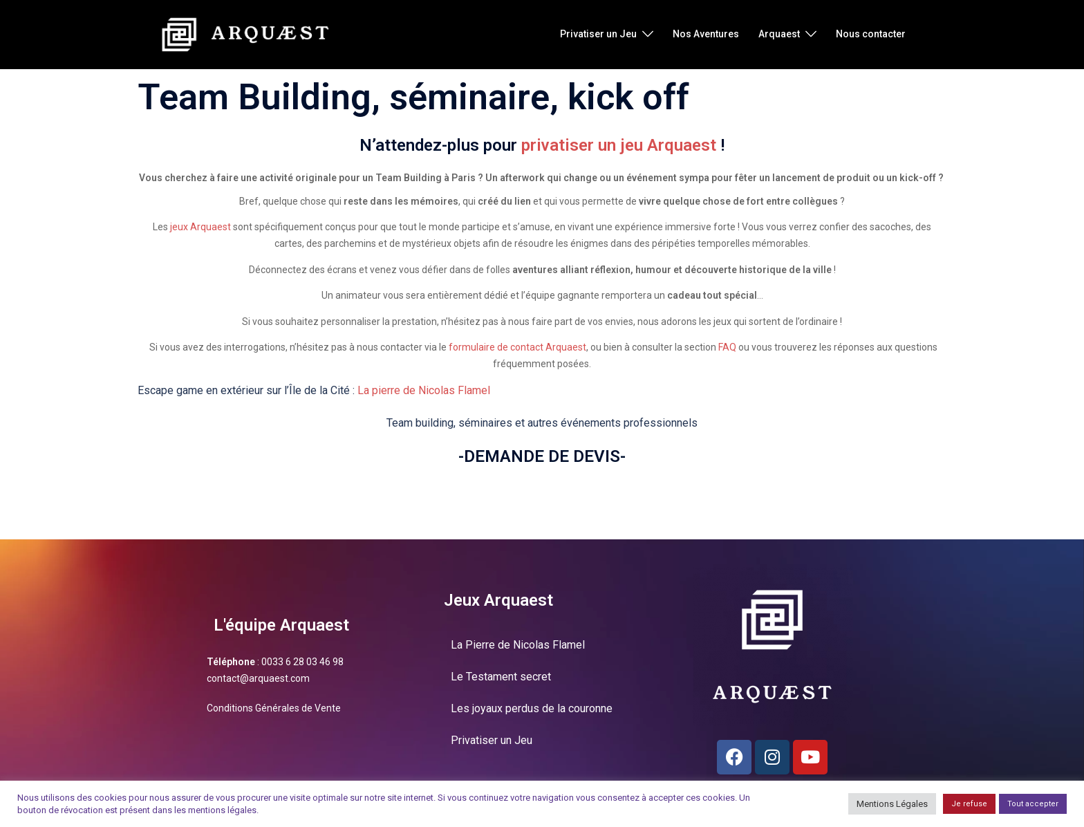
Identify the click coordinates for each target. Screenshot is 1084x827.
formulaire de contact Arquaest (517, 347)
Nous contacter (871, 33)
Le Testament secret (501, 676)
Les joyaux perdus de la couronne (532, 708)
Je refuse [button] (969, 803)
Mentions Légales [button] (892, 804)
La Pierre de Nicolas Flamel (518, 644)
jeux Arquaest (200, 226)
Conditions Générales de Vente (274, 708)
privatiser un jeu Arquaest (618, 145)
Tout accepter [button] (1032, 803)
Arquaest (779, 33)
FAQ (727, 347)
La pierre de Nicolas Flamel (423, 390)
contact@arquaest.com (258, 678)
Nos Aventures (706, 33)
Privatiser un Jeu (598, 33)
